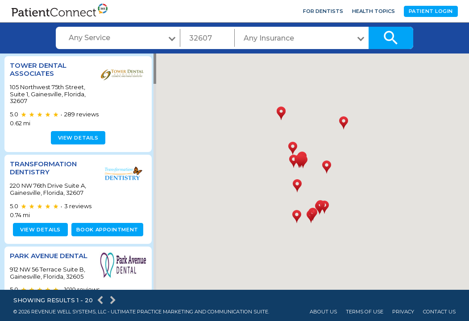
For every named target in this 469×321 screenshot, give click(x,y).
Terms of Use (364, 312)
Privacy (403, 312)
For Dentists (323, 11)
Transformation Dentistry (43, 168)
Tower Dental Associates (38, 69)
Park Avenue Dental (48, 255)
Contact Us (439, 312)
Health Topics (373, 11)
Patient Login (431, 11)
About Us (323, 312)
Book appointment (106, 229)
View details (77, 138)
